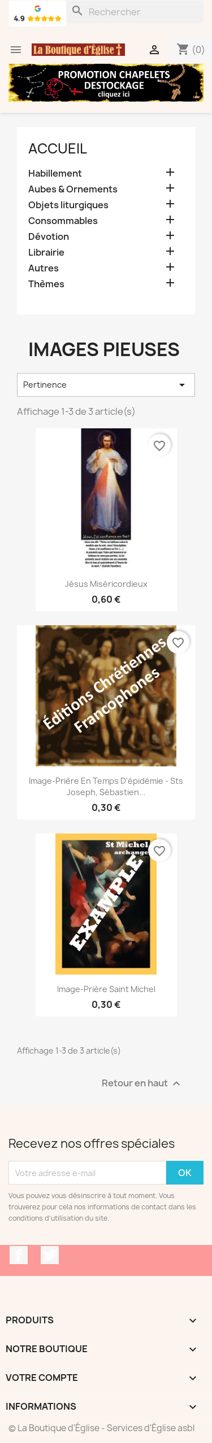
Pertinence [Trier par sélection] (106, 385)
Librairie (46, 252)
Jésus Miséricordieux (106, 583)
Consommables (63, 221)
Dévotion (48, 237)
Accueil (57, 148)
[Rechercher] (135, 12)
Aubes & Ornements (73, 189)
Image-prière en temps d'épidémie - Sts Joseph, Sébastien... (106, 786)
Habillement (55, 173)
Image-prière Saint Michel (106, 989)
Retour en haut (142, 1084)
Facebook (19, 1255)
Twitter (50, 1255)
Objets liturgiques (68, 205)
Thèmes (46, 284)
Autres (43, 268)
